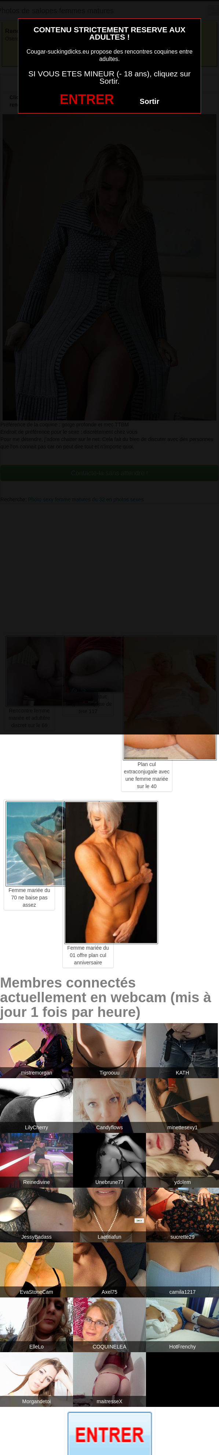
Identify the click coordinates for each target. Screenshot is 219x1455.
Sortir (149, 101)
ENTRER (87, 99)
